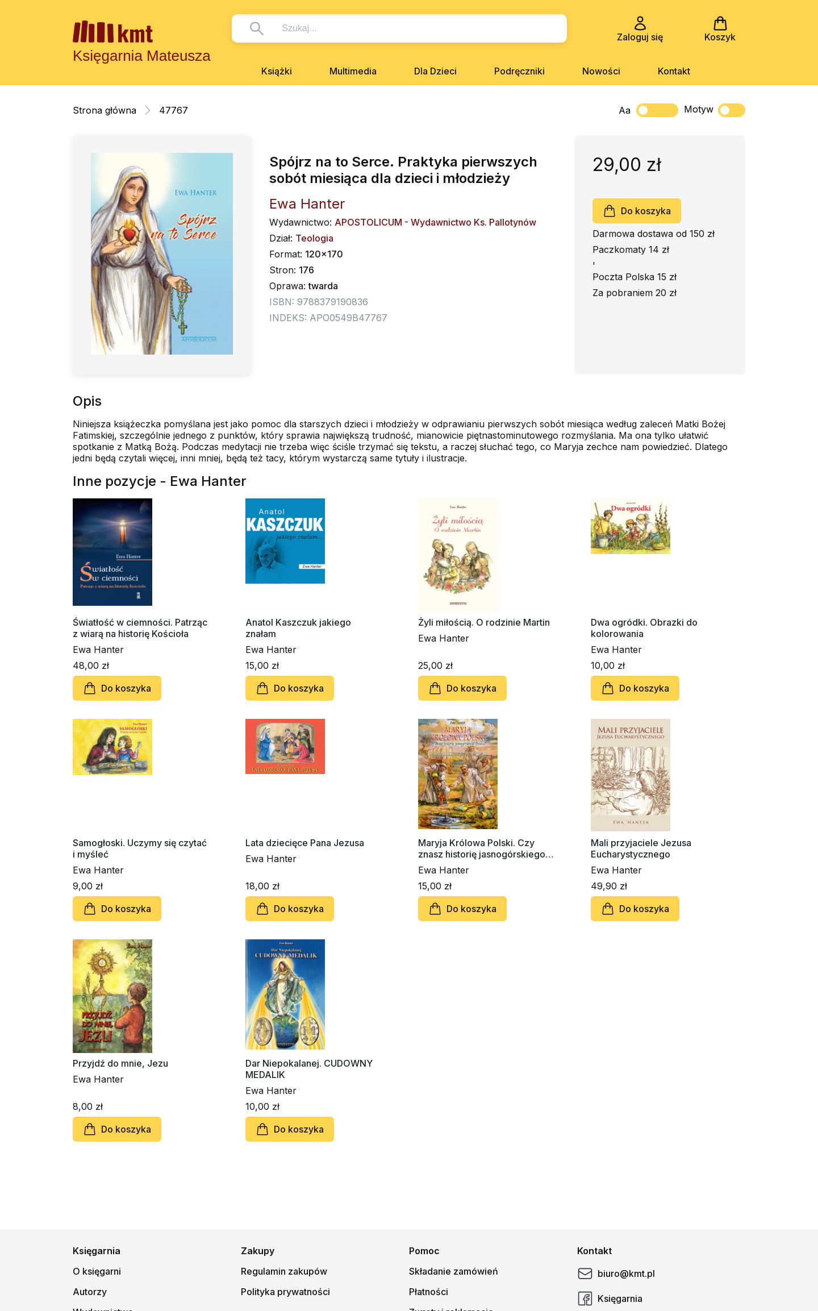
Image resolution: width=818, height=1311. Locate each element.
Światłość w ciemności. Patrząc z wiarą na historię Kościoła (140, 628)
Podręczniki (519, 71)
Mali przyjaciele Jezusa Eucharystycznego (641, 848)
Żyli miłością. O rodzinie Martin (484, 622)
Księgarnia (609, 1298)
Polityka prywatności (285, 1291)
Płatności (428, 1291)
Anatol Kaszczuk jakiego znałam (298, 628)
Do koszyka (637, 211)
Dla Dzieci (435, 71)
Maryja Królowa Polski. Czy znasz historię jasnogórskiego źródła (481, 848)
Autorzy (90, 1291)
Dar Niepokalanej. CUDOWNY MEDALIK (309, 1069)
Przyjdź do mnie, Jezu (120, 1063)
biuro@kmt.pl (616, 1273)
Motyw (714, 110)
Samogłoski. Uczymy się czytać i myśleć (140, 848)
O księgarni (97, 1271)
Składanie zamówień (453, 1271)
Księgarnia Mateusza (142, 55)
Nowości (601, 71)
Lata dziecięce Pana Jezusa (304, 842)
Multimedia (353, 71)
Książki (276, 71)
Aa (625, 110)
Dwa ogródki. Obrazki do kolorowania (644, 628)
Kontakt (674, 71)
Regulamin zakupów (284, 1271)
